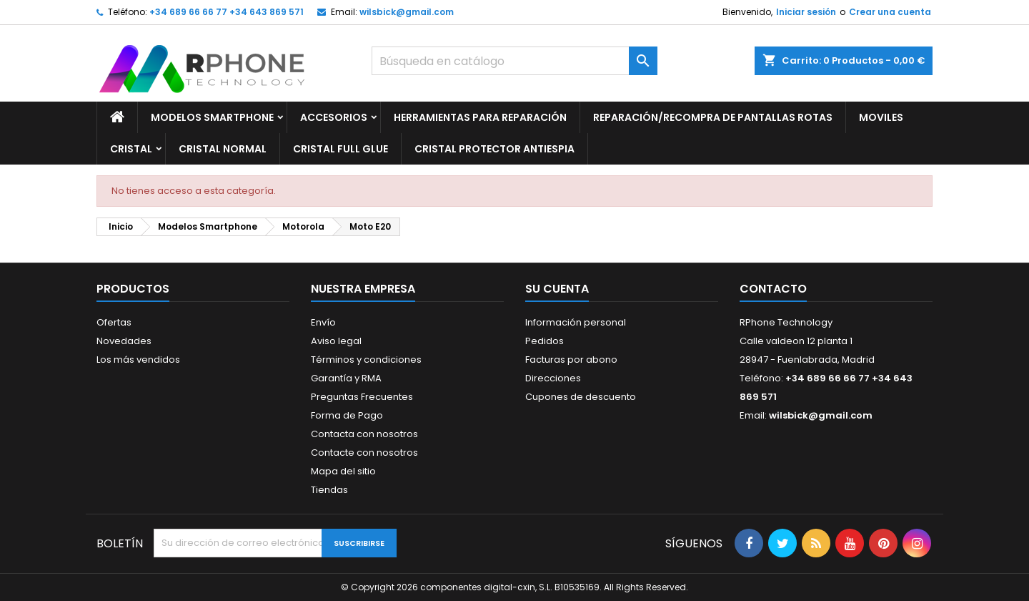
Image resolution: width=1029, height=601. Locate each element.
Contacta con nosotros (364, 434)
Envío (323, 322)
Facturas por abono (571, 359)
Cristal (131, 149)
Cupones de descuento (580, 397)
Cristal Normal (223, 149)
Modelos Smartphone (212, 117)
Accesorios (333, 117)
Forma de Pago (347, 415)
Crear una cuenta (890, 12)
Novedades (123, 341)
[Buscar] (514, 61)
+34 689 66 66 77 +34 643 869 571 (226, 12)
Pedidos (544, 341)
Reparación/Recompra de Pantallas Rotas (712, 117)
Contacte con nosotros (364, 452)
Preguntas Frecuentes (362, 397)
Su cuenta (557, 288)
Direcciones (553, 378)
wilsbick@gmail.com (406, 12)
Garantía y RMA (346, 378)
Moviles (881, 117)
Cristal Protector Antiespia (494, 149)
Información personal (575, 322)
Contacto (773, 288)
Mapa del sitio (343, 471)
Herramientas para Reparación (480, 117)
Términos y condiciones (366, 359)
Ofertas (113, 322)
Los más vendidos (138, 359)
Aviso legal (336, 341)
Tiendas (329, 490)
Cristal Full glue (340, 149)
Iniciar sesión (806, 12)
